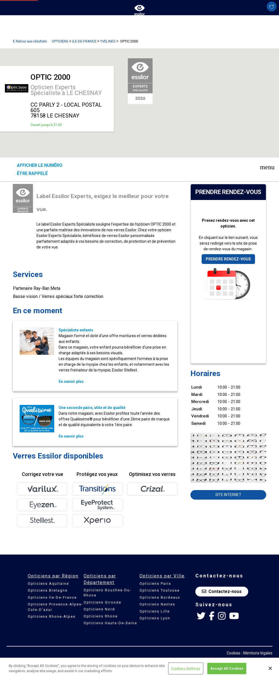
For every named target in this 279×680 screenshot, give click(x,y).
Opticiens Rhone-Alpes (51, 616)
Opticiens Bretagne (48, 590)
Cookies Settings (185, 668)
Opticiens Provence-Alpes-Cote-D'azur (55, 607)
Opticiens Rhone (101, 616)
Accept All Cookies (226, 668)
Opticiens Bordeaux (160, 597)
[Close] (270, 668)
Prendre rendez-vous (228, 259)
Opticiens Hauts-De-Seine (110, 623)
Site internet (228, 495)
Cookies (233, 653)
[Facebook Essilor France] (212, 616)
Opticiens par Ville (162, 576)
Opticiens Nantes (157, 604)
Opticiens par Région (53, 576)
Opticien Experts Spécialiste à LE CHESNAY (66, 90)
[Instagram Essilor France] (222, 616)
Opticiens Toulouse (160, 590)
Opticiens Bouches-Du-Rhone (107, 593)
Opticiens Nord (99, 609)
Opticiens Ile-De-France (52, 597)
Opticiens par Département (100, 579)
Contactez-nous (222, 591)
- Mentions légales (256, 653)
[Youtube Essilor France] (234, 616)
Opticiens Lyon (155, 618)
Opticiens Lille (155, 611)
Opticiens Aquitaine (48, 583)
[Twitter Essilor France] (201, 616)
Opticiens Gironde (102, 602)
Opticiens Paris (155, 583)
